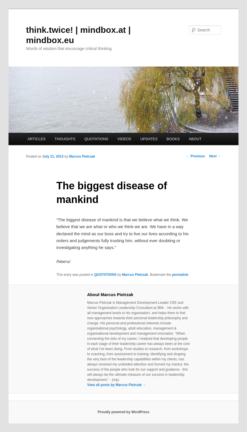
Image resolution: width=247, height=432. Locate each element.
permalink (180, 275)
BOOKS (173, 139)
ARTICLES (36, 139)
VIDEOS (124, 139)
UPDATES (148, 139)
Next (215, 156)
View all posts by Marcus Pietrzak (116, 385)
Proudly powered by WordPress (123, 412)
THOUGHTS (64, 139)
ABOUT (195, 139)
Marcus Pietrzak (82, 156)
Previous (195, 156)
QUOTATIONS (96, 139)
